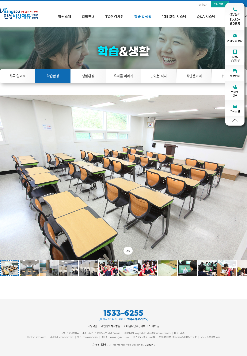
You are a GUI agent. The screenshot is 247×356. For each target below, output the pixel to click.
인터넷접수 (219, 4)
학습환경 (53, 76)
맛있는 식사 (158, 76)
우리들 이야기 (123, 76)
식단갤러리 (194, 76)
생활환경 (88, 76)
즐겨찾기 (203, 4)
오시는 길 (154, 326)
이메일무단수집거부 (134, 326)
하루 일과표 (17, 76)
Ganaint (150, 344)
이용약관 (92, 326)
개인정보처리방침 (110, 326)
